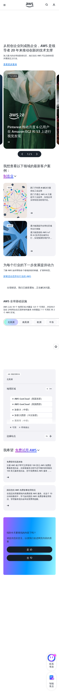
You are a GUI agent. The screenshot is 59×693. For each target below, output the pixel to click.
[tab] (11, 322)
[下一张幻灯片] (38, 154)
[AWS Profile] (54, 5)
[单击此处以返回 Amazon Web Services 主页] (29, 5)
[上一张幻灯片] (21, 154)
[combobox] (9, 176)
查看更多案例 (10, 64)
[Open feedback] (55, 346)
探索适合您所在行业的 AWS (17, 276)
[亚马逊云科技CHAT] (51, 658)
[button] (29, 549)
